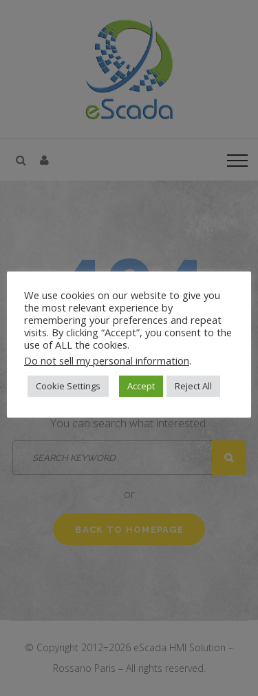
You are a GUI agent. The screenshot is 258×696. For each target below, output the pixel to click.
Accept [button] (141, 386)
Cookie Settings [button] (68, 386)
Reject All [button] (193, 386)
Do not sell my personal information (106, 360)
